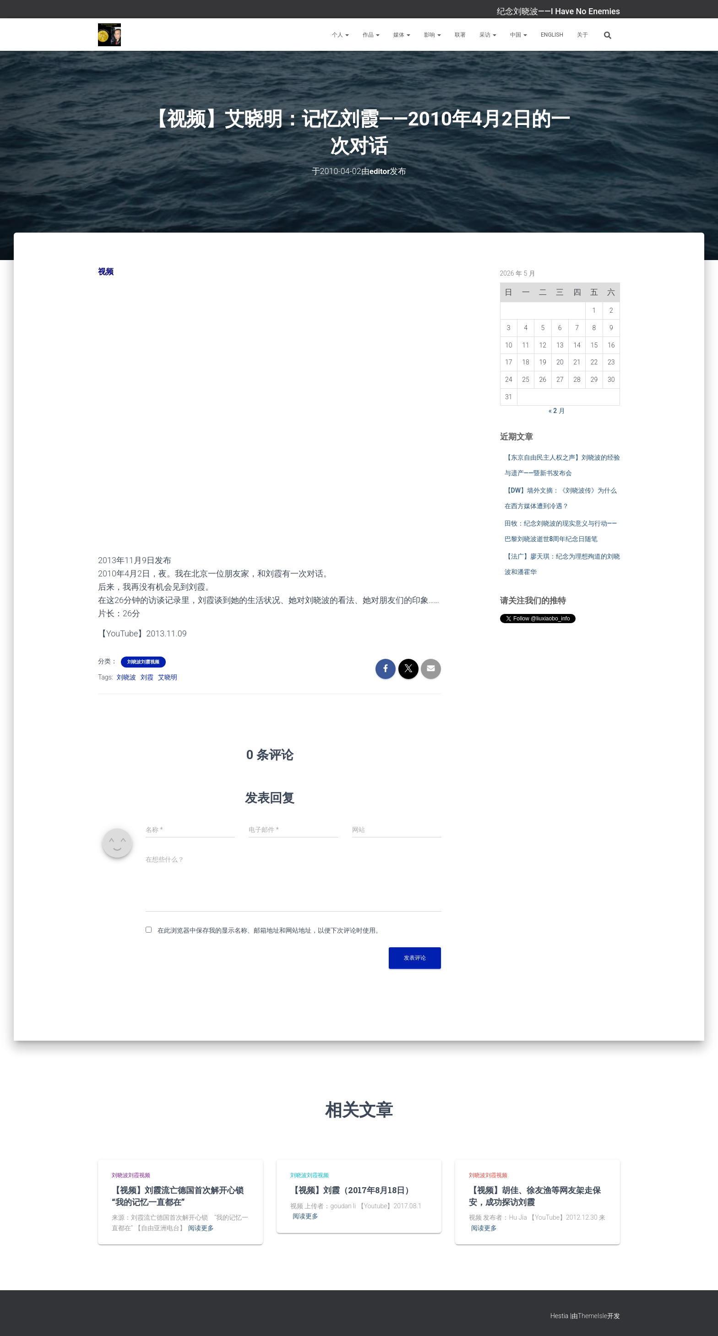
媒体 (401, 35)
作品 (371, 35)
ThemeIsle (592, 1315)
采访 (487, 35)
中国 (518, 35)
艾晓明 (167, 676)
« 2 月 (557, 410)
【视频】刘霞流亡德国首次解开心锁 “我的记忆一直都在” (182, 1195)
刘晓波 (126, 676)
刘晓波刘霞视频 (143, 661)
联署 (460, 35)
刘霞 (147, 676)
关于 (582, 35)
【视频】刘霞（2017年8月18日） (351, 1189)
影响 (432, 35)
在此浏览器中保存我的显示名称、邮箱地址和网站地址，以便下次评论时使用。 (270, 930)
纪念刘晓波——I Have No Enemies (558, 11)
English (552, 35)
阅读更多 (201, 1227)
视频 (106, 271)
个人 (340, 35)
